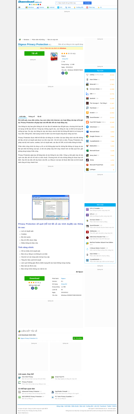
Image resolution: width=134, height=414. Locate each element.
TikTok (92, 160)
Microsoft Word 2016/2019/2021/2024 (96, 132)
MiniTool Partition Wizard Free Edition (101, 243)
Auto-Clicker (95, 79)
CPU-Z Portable (96, 208)
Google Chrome (96, 136)
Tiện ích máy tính (52, 39)
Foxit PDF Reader (98, 122)
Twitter (109, 406)
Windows (26, 39)
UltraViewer (94, 127)
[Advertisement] (67, 26)
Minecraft (94, 84)
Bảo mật (82, 406)
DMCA (114, 406)
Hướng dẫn (89, 406)
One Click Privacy (27, 377)
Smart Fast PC (59, 377)
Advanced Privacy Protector (32, 391)
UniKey (96, 75)
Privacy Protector (27, 382)
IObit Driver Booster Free (99, 236)
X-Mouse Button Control (99, 248)
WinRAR (94, 98)
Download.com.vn (20, 40)
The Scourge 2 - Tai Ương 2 (98, 103)
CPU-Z (93, 214)
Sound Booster (96, 117)
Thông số (31, 116)
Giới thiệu (22, 116)
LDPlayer (93, 169)
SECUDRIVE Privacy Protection (33, 396)
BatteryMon (94, 146)
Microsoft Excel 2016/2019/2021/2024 (96, 151)
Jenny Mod (94, 155)
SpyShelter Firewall (62, 391)
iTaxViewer (94, 108)
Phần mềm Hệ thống (38, 39)
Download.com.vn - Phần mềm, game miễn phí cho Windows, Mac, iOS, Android (30, 2)
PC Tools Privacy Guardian (64, 396)
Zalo (93, 93)
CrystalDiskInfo (96, 141)
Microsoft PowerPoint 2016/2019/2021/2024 (96, 165)
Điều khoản (75, 406)
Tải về (39, 116)
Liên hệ (96, 406)
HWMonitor (95, 231)
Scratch (94, 112)
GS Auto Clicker (96, 89)
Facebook (103, 406)
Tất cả (20, 7)
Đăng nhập (60, 406)
